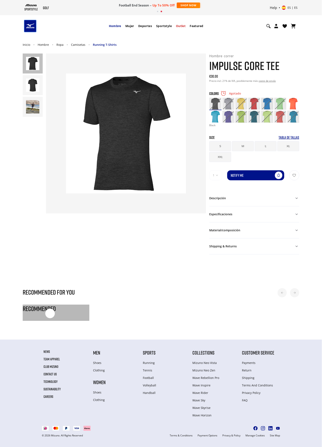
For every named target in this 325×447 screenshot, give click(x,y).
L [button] (265, 146)
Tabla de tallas (289, 137)
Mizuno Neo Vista (204, 363)
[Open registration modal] (276, 26)
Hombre (115, 26)
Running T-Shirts (105, 45)
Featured (196, 26)
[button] (282, 292)
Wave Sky (198, 400)
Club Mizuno (51, 367)
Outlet (181, 26)
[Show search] (268, 26)
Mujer (129, 26)
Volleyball (149, 385)
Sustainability (52, 389)
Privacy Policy (251, 393)
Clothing (99, 370)
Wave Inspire (201, 385)
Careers (48, 397)
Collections (203, 353)
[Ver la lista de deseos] (284, 26)
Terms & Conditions (181, 435)
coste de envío (267, 81)
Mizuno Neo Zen (203, 370)
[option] (215, 104)
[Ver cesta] (293, 26)
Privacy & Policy (231, 435)
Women (99, 382)
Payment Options (207, 435)
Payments (248, 363)
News (47, 352)
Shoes (97, 363)
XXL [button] (220, 157)
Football (148, 378)
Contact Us (50, 374)
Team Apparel (52, 359)
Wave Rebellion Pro (205, 378)
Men (96, 353)
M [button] (243, 146)
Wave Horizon (202, 415)
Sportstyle (164, 26)
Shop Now (188, 5)
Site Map (275, 435)
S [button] (220, 146)
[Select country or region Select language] (290, 8)
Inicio (26, 45)
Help (273, 7)
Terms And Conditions (257, 385)
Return (247, 370)
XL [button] (288, 146)
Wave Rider (200, 393)
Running (149, 363)
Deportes (145, 26)
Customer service (258, 353)
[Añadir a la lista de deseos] (294, 175)
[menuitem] (115, 26)
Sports (149, 353)
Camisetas (78, 45)
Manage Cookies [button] (255, 435)
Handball (149, 393)
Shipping (248, 378)
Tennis (147, 370)
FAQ (245, 400)
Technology (51, 382)
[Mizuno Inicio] (31, 7)
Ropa (60, 45)
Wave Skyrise (201, 408)
